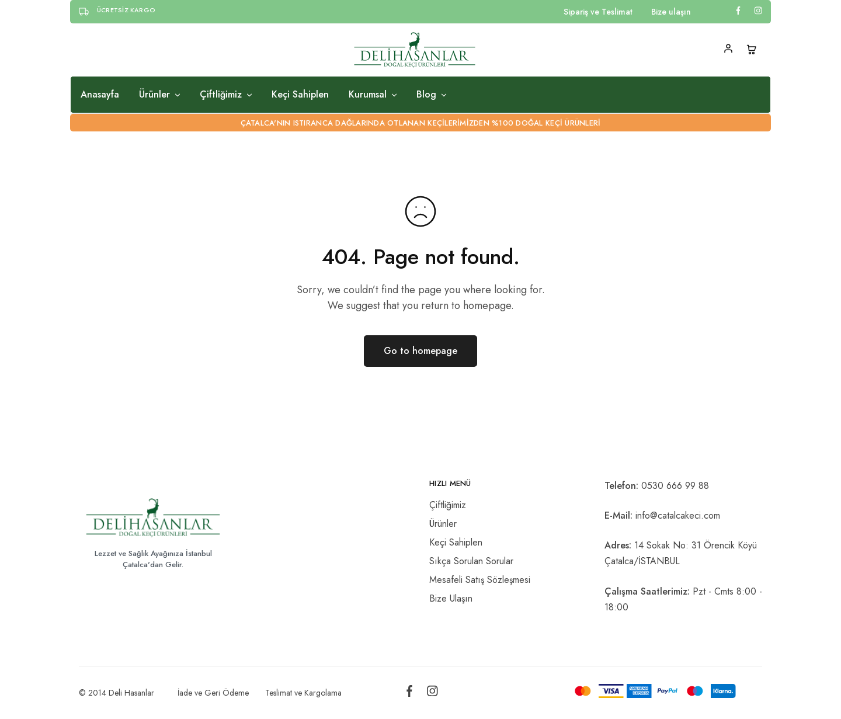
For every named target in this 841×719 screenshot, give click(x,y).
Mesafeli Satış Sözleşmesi (479, 579)
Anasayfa (100, 94)
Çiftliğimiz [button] (226, 94)
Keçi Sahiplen (300, 94)
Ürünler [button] (160, 94)
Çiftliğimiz (447, 505)
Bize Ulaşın (450, 598)
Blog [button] (432, 94)
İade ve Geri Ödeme (213, 693)
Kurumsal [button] (373, 94)
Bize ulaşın (671, 12)
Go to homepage (420, 350)
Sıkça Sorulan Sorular (471, 561)
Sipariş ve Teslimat (598, 12)
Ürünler (443, 523)
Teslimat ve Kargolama (303, 693)
